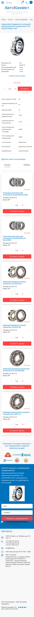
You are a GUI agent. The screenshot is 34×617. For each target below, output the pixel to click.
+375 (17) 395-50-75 (12, 545)
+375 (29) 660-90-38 (12, 543)
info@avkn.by (10, 548)
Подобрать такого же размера (17, 75)
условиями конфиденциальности (16, 522)
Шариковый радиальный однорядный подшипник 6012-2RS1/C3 (16, 413)
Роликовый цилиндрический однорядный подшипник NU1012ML (15, 194)
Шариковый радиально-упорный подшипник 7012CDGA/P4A (14, 282)
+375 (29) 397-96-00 (12, 541)
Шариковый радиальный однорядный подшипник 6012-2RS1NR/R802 (16, 369)
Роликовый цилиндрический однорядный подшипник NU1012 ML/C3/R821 (14, 238)
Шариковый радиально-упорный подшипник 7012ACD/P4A (14, 326)
